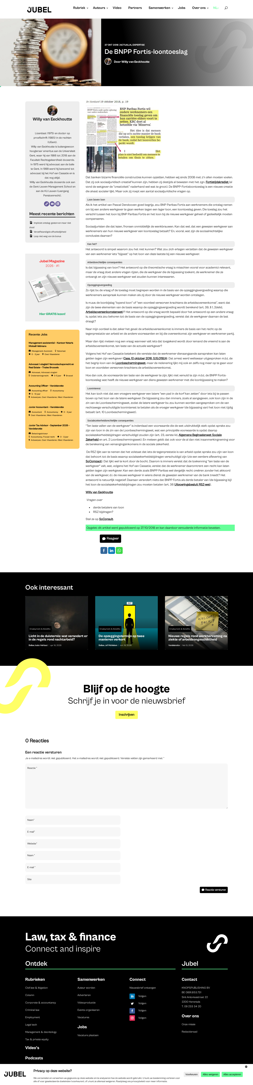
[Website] (46, 203)
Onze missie (188, 1024)
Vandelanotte (174, 645)
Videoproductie (86, 1002)
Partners (135, 8)
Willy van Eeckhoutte (135, 62)
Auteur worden (86, 987)
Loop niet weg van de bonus (47, 236)
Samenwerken (159, 8)
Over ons (199, 8)
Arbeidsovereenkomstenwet (104, 312)
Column (29, 995)
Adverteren (84, 995)
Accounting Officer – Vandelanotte (46, 386)
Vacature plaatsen (87, 1035)
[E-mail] (52, 203)
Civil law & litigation (36, 987)
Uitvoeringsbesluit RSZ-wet (192, 484)
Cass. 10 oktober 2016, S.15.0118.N (145, 358)
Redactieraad (189, 1031)
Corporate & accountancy (40, 1002)
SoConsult (106, 519)
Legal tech (31, 1024)
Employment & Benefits (40, 629)
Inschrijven (126, 715)
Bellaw (31, 645)
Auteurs (99, 8)
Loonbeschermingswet (130, 363)
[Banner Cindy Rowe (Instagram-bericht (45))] (52, 320)
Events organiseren (88, 1010)
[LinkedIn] (57, 203)
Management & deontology (41, 1032)
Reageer (113, 539)
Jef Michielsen (111, 645)
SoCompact (94, 461)
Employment (32, 1017)
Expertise (139, 45)
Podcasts (34, 1058)
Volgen (142, 996)
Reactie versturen (215, 889)
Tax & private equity (37, 1039)
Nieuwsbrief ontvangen (142, 987)
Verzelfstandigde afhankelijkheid (50, 232)
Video (117, 8)
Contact (189, 979)
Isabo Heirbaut (41, 645)
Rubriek (79, 8)
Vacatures (83, 1017)
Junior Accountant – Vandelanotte (46, 407)
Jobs (181, 8)
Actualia (126, 45)
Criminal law (32, 1010)
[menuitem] (216, 11)
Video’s (32, 1047)
